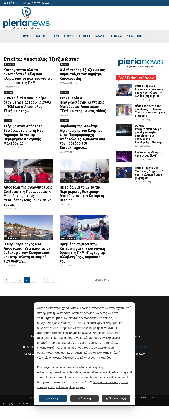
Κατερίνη (64, 64)
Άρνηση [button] (84, 398)
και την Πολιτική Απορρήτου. (66, 387)
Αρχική (7, 54)
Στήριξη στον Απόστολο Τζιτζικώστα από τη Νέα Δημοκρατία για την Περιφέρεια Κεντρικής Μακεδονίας (23, 135)
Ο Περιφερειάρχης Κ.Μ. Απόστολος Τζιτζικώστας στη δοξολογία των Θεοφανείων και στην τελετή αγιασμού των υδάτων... (28, 253)
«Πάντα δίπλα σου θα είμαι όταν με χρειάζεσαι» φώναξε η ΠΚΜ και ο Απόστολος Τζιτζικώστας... (28, 104)
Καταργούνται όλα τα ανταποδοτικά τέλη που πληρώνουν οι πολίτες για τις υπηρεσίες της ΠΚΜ (28, 76)
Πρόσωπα (154, 397)
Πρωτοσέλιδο (10, 181)
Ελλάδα (8, 120)
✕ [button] (130, 306)
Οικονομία (9, 64)
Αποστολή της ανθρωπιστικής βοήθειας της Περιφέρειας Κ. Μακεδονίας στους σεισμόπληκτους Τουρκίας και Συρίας (28, 196)
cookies (42, 387)
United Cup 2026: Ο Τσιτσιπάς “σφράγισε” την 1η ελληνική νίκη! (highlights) (149, 173)
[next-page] (54, 280)
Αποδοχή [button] (53, 398)
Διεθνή (143, 397)
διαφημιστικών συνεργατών (110, 382)
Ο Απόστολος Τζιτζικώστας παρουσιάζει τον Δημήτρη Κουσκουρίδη (82, 74)
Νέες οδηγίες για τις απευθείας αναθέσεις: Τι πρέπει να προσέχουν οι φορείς (150, 110)
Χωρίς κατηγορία (12, 238)
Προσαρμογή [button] (116, 398)
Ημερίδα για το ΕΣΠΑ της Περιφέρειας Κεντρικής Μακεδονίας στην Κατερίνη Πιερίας (82, 193)
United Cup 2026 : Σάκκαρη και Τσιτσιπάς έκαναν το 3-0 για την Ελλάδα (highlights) (149, 91)
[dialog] (84, 353)
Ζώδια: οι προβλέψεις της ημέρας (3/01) (148, 154)
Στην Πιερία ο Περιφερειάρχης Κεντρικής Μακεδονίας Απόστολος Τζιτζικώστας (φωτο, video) (83, 104)
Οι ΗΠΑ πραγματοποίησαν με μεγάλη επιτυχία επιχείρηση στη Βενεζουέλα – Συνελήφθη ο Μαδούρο (149, 134)
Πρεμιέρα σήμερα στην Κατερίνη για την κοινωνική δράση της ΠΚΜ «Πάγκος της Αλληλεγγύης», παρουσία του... (83, 253)
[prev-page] (6, 280)
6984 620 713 (140, 346)
